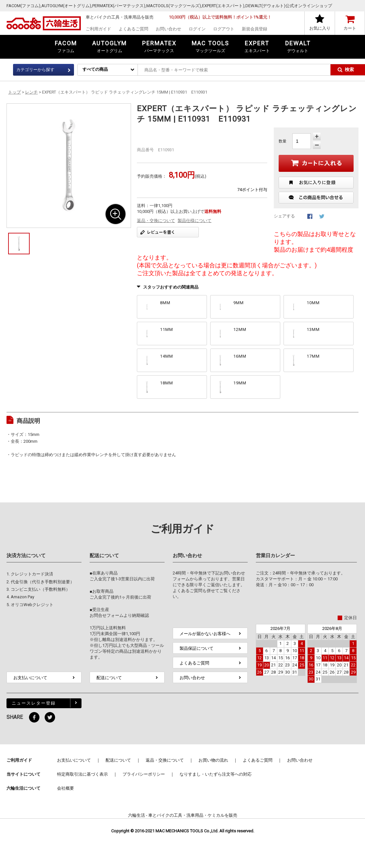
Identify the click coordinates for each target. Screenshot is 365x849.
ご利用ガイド (98, 28)
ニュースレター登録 (34, 703)
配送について (109, 677)
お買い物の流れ (213, 760)
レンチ (31, 92)
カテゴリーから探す (35, 69)
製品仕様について (195, 220)
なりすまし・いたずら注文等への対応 (216, 774)
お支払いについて (30, 677)
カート (349, 28)
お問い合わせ (168, 28)
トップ (14, 92)
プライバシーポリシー (144, 774)
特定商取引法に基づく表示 (82, 774)
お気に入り (319, 28)
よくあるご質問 (133, 28)
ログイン (197, 28)
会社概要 (65, 788)
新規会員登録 (254, 28)
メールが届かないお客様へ (205, 633)
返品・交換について (156, 220)
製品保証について (196, 648)
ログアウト (223, 28)
